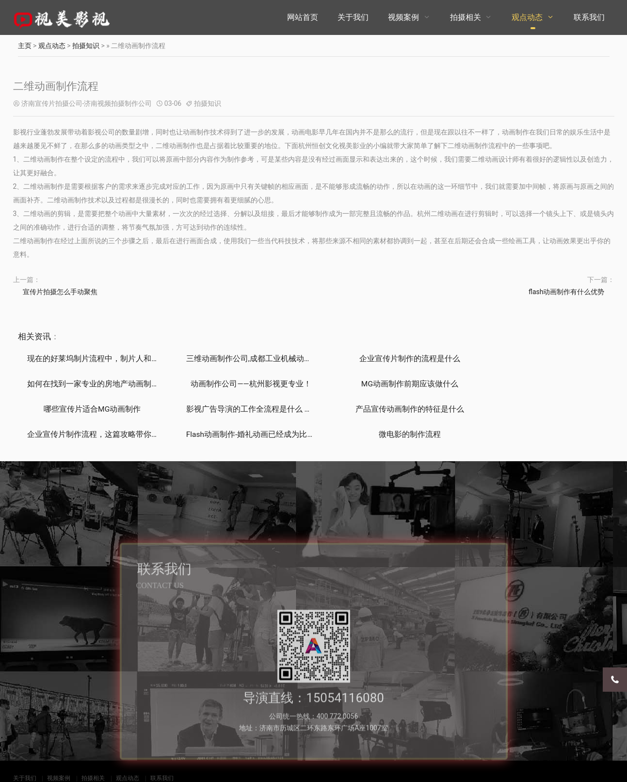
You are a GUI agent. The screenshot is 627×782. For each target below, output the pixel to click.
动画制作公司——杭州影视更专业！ (88, 384)
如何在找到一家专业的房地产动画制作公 (548, 358)
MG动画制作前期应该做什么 (238, 384)
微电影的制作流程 (539, 410)
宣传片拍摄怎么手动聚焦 (60, 292)
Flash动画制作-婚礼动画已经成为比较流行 (400, 410)
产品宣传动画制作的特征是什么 (87, 410)
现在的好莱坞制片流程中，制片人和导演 (97, 358)
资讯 (42, 336)
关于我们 (353, 17)
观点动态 (527, 17)
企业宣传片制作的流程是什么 (388, 358)
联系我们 (589, 17)
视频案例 (403, 17)
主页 (25, 46)
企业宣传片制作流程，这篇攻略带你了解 (247, 410)
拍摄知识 (85, 46)
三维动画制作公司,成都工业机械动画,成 (244, 358)
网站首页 (302, 17)
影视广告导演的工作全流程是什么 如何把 (549, 384)
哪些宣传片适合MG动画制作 (388, 384)
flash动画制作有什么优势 (567, 292)
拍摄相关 (465, 17)
